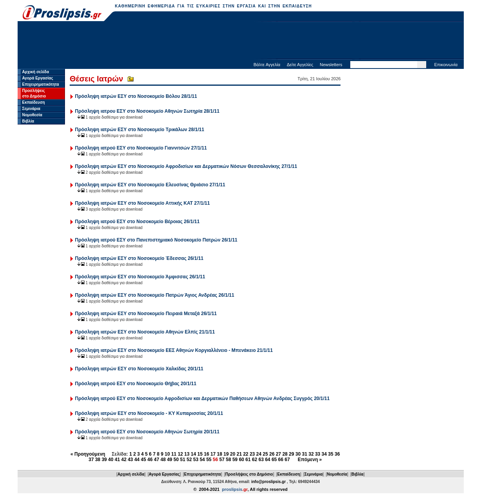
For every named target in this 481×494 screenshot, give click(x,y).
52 (189, 459)
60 (241, 459)
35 (330, 454)
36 (337, 454)
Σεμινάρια (31, 108)
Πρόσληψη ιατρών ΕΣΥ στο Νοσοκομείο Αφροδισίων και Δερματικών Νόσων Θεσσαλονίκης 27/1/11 (186, 166)
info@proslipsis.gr (268, 482)
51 (182, 459)
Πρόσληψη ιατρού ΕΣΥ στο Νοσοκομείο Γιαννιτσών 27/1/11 (141, 148)
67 (287, 459)
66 (280, 459)
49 (169, 459)
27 (278, 454)
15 (199, 454)
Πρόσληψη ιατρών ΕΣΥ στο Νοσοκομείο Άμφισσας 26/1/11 (140, 276)
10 (167, 454)
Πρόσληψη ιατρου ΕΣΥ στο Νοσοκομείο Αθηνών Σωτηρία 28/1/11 (147, 111)
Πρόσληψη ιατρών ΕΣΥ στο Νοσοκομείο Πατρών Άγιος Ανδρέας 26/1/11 (154, 295)
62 (254, 459)
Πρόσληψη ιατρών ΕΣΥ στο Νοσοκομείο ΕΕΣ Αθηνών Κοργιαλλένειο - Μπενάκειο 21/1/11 (174, 350)
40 (110, 459)
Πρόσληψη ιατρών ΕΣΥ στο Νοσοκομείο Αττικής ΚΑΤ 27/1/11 (142, 203)
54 (202, 459)
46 (150, 459)
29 (291, 454)
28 (284, 454)
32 (310, 454)
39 (104, 459)
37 (91, 459)
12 (180, 454)
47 (156, 459)
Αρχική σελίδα (35, 72)
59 (235, 459)
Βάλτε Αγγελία (267, 64)
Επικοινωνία (446, 64)
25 (265, 454)
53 (195, 459)
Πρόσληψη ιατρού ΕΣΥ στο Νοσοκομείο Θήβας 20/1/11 (135, 383)
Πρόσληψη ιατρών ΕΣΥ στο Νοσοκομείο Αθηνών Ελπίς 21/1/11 (145, 332)
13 (186, 454)
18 (219, 454)
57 (221, 459)
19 (226, 454)
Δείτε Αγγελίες (300, 64)
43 (130, 459)
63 (260, 459)
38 (97, 459)
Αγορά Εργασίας (37, 78)
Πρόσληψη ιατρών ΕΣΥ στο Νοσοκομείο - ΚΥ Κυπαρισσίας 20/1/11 (149, 413)
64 (267, 459)
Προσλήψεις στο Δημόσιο (249, 474)
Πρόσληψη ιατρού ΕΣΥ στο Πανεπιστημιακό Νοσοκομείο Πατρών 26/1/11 (156, 240)
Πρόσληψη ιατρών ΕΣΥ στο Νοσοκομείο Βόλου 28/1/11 (136, 96)
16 (206, 454)
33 (317, 454)
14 (193, 454)
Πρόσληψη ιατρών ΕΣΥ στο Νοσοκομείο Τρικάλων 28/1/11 (139, 129)
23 (252, 454)
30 (298, 454)
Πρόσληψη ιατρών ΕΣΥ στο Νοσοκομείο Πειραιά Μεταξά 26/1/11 (146, 313)
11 (173, 454)
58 (228, 459)
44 (136, 459)
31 (304, 454)
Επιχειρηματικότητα (40, 84)
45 (143, 459)
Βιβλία (28, 121)
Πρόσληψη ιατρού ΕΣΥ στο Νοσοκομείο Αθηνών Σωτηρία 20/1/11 (147, 432)
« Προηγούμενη (87, 454)
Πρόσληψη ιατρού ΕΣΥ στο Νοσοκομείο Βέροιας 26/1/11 (137, 221)
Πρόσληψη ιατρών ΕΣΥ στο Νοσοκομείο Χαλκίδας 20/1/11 (139, 368)
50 (175, 459)
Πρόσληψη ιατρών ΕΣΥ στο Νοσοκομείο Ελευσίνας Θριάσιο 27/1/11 (150, 185)
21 (238, 454)
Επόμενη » (310, 459)
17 (213, 454)
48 (163, 459)
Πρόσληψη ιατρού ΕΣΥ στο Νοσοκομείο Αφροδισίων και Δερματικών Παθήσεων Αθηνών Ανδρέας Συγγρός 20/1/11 (202, 398)
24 (258, 454)
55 (208, 459)
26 (271, 454)
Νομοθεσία (32, 115)
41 (117, 459)
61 (247, 459)
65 (274, 459)
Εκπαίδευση (33, 102)
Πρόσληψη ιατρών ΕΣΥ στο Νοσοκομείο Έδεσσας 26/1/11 (139, 258)
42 (123, 459)
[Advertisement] (241, 41)
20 (232, 454)
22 (245, 454)
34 (324, 454)
